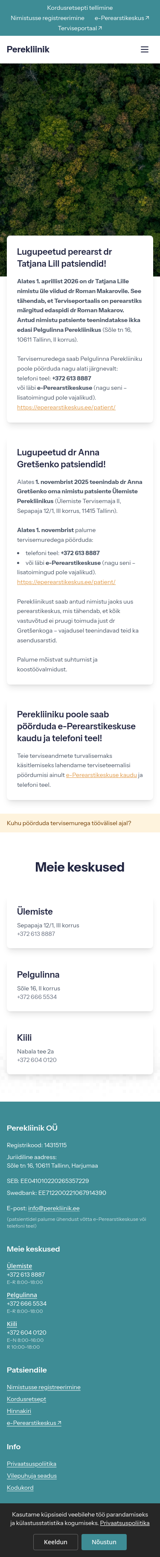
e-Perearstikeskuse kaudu (101, 775)
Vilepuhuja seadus (32, 1475)
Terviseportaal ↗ (80, 28)
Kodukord (20, 1487)
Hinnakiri (19, 1411)
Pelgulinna (22, 1295)
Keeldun (55, 1542)
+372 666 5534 (27, 1303)
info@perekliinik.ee (54, 1208)
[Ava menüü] (144, 49)
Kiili (12, 1324)
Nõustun (104, 1542)
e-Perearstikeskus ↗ (122, 18)
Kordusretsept (26, 1399)
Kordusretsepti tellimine (80, 8)
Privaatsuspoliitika (31, 1464)
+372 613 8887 (26, 1274)
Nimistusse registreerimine (47, 18)
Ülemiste (19, 1266)
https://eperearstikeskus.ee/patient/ (66, 407)
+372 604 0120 (27, 1332)
